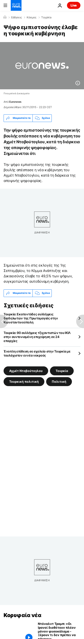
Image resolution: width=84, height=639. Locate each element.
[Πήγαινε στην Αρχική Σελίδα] (16, 5)
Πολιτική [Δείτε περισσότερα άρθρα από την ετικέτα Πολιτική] (59, 381)
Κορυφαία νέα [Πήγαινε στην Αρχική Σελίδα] (22, 615)
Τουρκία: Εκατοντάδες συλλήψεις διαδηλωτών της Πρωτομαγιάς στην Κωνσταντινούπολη (31, 318)
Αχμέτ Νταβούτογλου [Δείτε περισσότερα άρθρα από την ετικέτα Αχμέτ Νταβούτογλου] (26, 371)
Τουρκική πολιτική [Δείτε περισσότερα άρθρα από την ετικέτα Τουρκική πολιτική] (24, 381)
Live (74, 5)
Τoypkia (46, 17)
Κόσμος (31, 17)
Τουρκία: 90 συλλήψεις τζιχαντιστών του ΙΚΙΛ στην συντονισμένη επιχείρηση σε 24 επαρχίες (37, 337)
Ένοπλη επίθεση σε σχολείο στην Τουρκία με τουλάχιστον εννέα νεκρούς (37, 353)
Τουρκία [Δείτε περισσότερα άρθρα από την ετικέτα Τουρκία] (62, 371)
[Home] (5, 17)
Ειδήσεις (16, 17)
